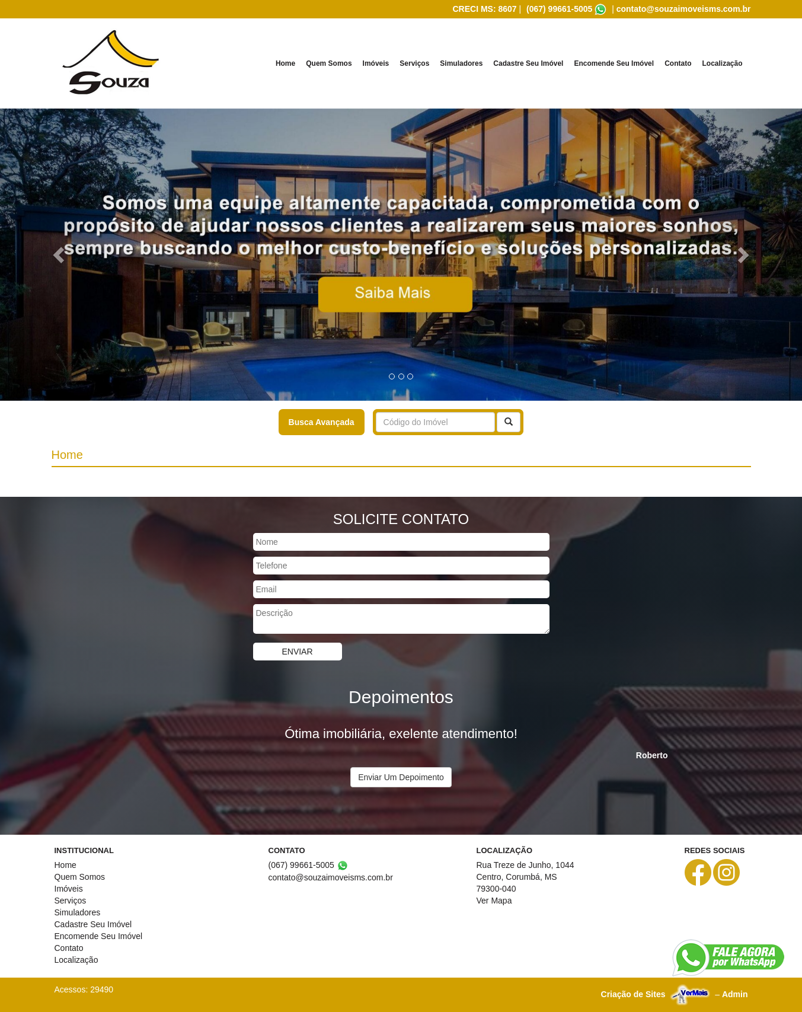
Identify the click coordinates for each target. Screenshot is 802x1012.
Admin (735, 994)
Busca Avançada (321, 422)
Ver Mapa (494, 900)
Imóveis (376, 63)
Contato (677, 63)
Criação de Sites (633, 994)
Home (285, 63)
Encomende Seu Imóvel (614, 63)
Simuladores (461, 63)
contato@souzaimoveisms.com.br (683, 9)
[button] (60, 254)
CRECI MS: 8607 (484, 9)
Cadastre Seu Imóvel (528, 63)
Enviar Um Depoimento (401, 777)
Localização (722, 63)
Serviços (414, 63)
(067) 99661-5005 (559, 9)
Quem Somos (329, 63)
